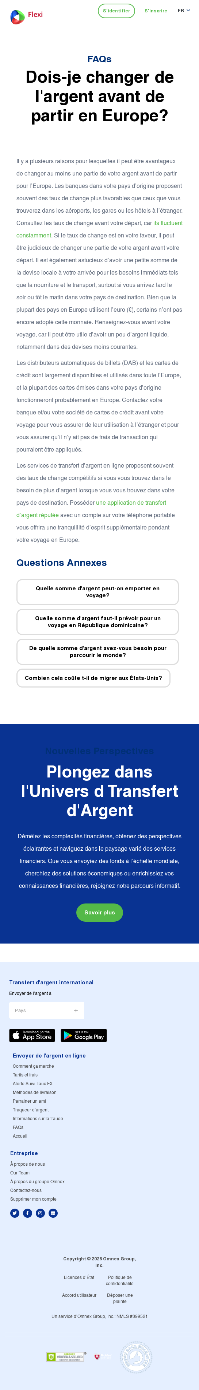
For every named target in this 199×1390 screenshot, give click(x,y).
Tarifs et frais (25, 1075)
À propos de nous (27, 1164)
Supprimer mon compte (33, 1199)
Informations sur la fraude (38, 1119)
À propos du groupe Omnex (37, 1182)
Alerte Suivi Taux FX (33, 1084)
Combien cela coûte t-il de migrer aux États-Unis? (93, 678)
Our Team (20, 1173)
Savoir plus (99, 912)
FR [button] (181, 10)
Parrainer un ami (29, 1101)
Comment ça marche (33, 1066)
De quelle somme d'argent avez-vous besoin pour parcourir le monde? (98, 651)
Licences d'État (79, 1278)
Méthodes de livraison (35, 1093)
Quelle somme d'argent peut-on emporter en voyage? (98, 592)
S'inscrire (156, 10)
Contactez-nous (26, 1191)
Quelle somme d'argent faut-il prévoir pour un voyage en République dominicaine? (98, 622)
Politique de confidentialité (120, 1281)
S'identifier (116, 10)
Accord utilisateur (79, 1295)
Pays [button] (20, 1011)
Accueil (20, 1136)
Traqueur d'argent (31, 1110)
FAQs (99, 58)
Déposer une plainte (120, 1298)
